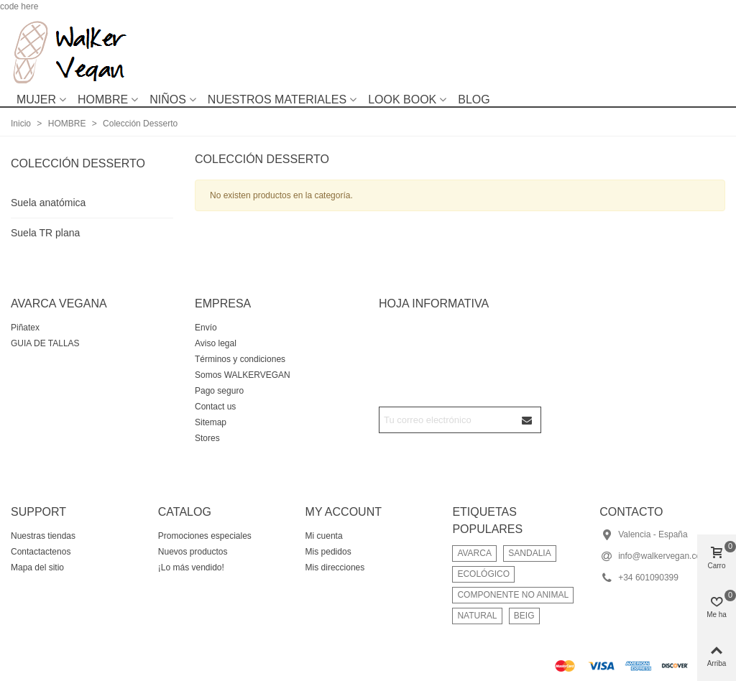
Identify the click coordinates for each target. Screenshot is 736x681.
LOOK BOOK (402, 99)
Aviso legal (215, 343)
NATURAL (477, 616)
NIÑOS (168, 99)
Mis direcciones (335, 567)
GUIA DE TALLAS (45, 343)
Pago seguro (219, 391)
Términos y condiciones (240, 359)
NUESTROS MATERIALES (277, 99)
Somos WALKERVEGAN (242, 375)
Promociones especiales (205, 536)
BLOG (473, 99)
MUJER (36, 99)
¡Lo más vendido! (191, 567)
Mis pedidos (328, 552)
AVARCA (474, 553)
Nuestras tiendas (43, 536)
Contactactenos (40, 552)
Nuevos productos (193, 552)
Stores (207, 438)
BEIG (524, 616)
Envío (206, 328)
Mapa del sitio (37, 567)
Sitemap (210, 422)
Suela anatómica (48, 202)
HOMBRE (103, 99)
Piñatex (25, 328)
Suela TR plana (45, 232)
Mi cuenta (324, 536)
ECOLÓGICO (483, 574)
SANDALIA (529, 553)
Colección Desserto (78, 163)
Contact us (215, 407)
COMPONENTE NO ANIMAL (513, 595)
